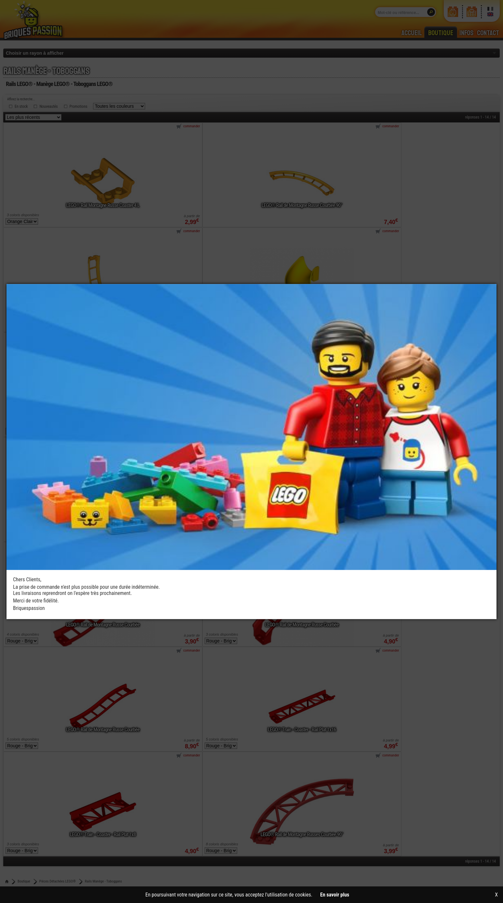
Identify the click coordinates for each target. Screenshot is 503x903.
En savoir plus (334, 895)
